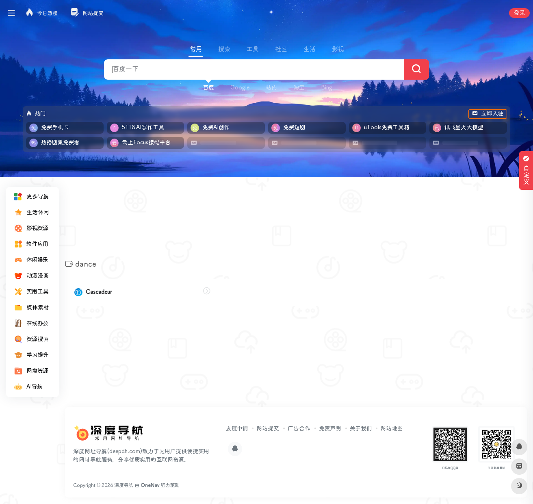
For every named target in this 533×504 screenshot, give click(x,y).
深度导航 (123, 485)
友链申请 (237, 429)
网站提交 (267, 429)
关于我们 (361, 429)
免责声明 (330, 429)
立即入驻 (487, 114)
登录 (519, 13)
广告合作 (299, 429)
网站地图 (391, 429)
